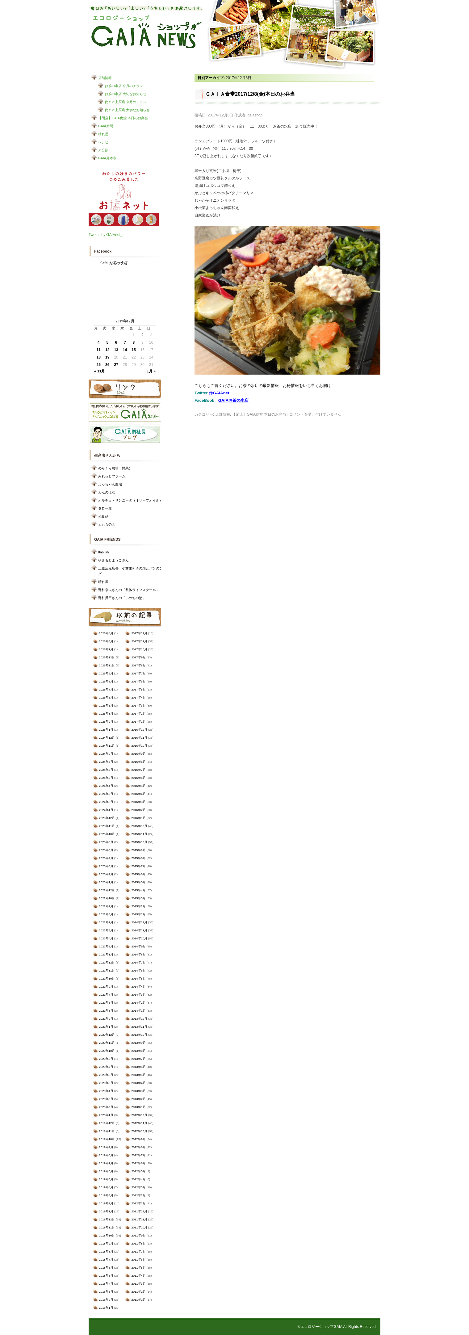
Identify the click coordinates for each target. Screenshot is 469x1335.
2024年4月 (106, 785)
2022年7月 (106, 922)
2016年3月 (138, 802)
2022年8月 (106, 914)
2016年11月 (139, 737)
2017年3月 (138, 705)
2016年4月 (138, 794)
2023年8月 (106, 842)
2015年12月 (139, 826)
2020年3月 (106, 1099)
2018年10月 (107, 1235)
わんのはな (106, 492)
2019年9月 (106, 1147)
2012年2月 (138, 1195)
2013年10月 (139, 1034)
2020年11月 (107, 1042)
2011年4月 (138, 1275)
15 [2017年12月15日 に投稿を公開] (134, 350)
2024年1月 (106, 810)
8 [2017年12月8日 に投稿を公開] (134, 342)
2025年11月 (107, 665)
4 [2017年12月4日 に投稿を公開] (99, 342)
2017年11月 (139, 641)
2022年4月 (106, 938)
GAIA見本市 (107, 158)
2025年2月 (106, 721)
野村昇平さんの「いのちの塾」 (122, 598)
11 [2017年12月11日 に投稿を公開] (99, 350)
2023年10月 (107, 834)
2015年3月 (138, 898)
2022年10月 (107, 898)
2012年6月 (138, 1163)
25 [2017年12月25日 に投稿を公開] (99, 365)
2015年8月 (138, 858)
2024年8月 (106, 761)
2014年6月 (138, 970)
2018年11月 (107, 1227)
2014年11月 (139, 930)
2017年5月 (138, 689)
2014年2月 (138, 1002)
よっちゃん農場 (110, 484)
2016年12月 (139, 729)
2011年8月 (138, 1243)
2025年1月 (106, 729)
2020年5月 (106, 1083)
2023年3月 (106, 866)
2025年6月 (106, 697)
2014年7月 (138, 962)
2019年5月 (106, 1179)
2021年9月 (106, 986)
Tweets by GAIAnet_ (105, 235)
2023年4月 (106, 858)
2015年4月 (138, 890)
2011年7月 (138, 1251)
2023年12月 (107, 818)
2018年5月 (106, 1275)
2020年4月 (106, 1091)
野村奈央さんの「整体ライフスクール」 (128, 590)
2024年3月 (106, 794)
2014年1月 (138, 1010)
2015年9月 (138, 850)
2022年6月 (106, 930)
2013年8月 (138, 1050)
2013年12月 (139, 1018)
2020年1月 (106, 1115)
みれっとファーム (111, 476)
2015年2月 (138, 906)
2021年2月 (106, 1018)
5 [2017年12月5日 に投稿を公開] (107, 342)
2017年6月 (138, 681)
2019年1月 (106, 1211)
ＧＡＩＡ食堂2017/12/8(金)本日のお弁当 (250, 94)
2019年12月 (107, 1123)
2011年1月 (138, 1299)
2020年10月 (107, 1050)
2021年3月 (106, 1010)
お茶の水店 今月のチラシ (124, 86)
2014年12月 (139, 922)
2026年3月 (106, 641)
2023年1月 (106, 882)
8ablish (103, 552)
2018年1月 (106, 1307)
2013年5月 (138, 1075)
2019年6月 (106, 1171)
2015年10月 (139, 842)
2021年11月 (107, 970)
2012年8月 (138, 1147)
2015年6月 (138, 874)
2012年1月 (138, 1203)
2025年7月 (106, 689)
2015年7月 (138, 866)
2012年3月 (138, 1187)
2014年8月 (138, 954)
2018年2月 (106, 1299)
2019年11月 (107, 1131)
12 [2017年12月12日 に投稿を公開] (107, 350)
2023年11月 (107, 826)
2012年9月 (138, 1139)
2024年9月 (106, 753)
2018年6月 (106, 1267)
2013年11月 (139, 1026)
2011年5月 (138, 1267)
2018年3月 (106, 1291)
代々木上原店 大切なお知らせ (127, 110)
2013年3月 (138, 1091)
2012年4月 (138, 1179)
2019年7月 (106, 1163)
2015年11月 (139, 834)
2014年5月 (138, 978)
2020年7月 (106, 1066)
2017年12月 (139, 633)
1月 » (151, 371)
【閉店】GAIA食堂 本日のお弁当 (123, 118)
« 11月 (99, 371)
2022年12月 (107, 890)
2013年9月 (138, 1042)
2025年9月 (106, 673)
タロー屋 (105, 508)
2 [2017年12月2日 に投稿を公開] (142, 335)
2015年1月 (138, 914)
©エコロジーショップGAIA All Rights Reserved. (337, 1327)
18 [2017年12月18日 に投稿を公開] (99, 357)
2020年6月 (106, 1075)
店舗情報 (105, 78)
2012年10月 (139, 1131)
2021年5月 (106, 1002)
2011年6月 (138, 1259)
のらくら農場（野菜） (115, 468)
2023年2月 (106, 874)
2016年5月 (138, 785)
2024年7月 (106, 769)
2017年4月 (138, 697)
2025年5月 (106, 705)
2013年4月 (138, 1083)
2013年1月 (138, 1107)
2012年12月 (139, 1115)
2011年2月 (138, 1291)
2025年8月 (106, 681)
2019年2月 (106, 1203)
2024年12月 (107, 737)
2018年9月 (106, 1243)
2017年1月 (138, 721)
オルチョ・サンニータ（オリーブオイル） (130, 500)
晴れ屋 (103, 134)
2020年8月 (106, 1058)
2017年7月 (138, 673)
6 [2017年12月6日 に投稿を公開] (116, 342)
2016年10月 (139, 745)
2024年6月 (106, 777)
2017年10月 (139, 649)
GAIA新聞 (105, 126)
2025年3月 (106, 713)
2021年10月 (107, 978)
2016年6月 (138, 777)
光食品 (103, 516)
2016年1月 (138, 818)
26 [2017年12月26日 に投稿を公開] (107, 365)
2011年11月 (139, 1219)
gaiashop (254, 115)
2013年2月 (138, 1099)
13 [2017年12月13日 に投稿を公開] (116, 350)
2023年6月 (106, 850)
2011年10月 (139, 1227)
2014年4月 (138, 986)
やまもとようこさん (113, 560)
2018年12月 (107, 1219)
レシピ (103, 142)
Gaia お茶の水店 (113, 263)
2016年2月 (138, 810)
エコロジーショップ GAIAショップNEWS (146, 31)
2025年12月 (107, 657)
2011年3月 (138, 1283)
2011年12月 (139, 1211)
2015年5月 (138, 882)
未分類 (103, 150)
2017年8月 (138, 665)
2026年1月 (106, 649)
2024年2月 (106, 802)
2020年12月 (107, 1034)
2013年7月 (138, 1058)
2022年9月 (106, 906)
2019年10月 (107, 1139)
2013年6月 (138, 1066)
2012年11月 (139, 1123)
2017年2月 (138, 713)
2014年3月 (138, 994)
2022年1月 (106, 954)
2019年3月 (106, 1195)
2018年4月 (106, 1283)
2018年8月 (106, 1251)
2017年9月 (138, 657)
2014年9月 (138, 946)
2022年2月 (106, 946)
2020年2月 (106, 1107)
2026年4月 (106, 633)
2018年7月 (106, 1259)
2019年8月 (106, 1155)
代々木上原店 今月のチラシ (125, 102)
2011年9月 (138, 1235)
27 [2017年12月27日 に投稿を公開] (116, 365)
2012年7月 (138, 1155)
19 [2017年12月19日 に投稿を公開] (107, 357)
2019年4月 (106, 1187)
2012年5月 (138, 1171)
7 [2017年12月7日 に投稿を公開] (125, 342)
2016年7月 (138, 769)
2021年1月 (106, 1026)
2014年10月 (139, 938)
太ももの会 (106, 524)
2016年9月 (138, 753)
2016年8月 (138, 761)
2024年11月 (107, 745)
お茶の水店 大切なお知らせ (125, 94)
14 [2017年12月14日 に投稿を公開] (125, 350)
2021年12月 (107, 962)
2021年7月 (106, 994)
